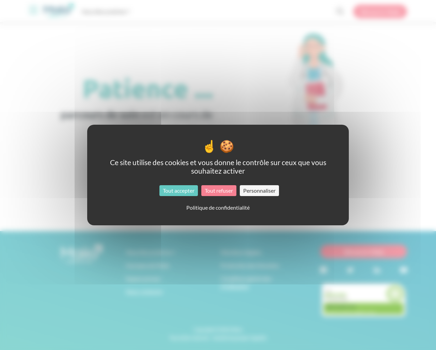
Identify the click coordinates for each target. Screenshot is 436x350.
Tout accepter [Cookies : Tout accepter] (178, 190)
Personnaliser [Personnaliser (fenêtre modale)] (259, 190)
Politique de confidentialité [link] (218, 207)
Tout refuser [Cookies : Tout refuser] (219, 190)
